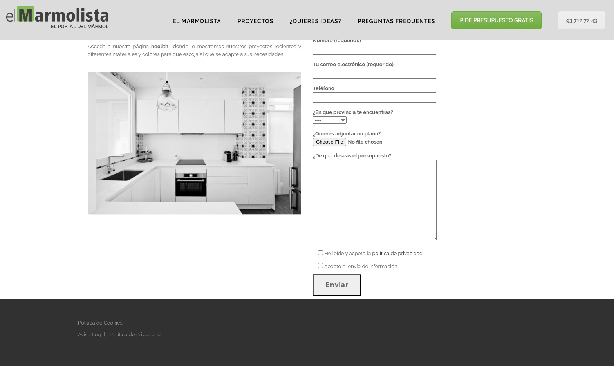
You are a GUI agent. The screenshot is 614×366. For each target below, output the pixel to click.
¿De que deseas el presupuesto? (375, 197)
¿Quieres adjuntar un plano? (366, 138)
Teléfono (374, 92)
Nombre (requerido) (374, 45)
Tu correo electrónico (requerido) (374, 68)
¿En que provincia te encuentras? (353, 116)
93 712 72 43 (581, 20)
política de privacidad (397, 253)
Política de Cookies (100, 323)
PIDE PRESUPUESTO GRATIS (496, 20)
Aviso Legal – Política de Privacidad (119, 334)
